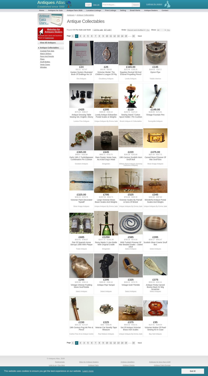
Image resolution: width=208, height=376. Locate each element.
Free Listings (110, 10)
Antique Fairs (93, 365)
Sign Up (96, 5)
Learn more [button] (87, 371)
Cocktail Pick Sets (47, 51)
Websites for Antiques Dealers (53, 30)
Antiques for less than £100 (160, 362)
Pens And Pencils (47, 56)
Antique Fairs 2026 (74, 10)
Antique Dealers (151, 10)
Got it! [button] (193, 371)
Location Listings (93, 10)
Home (41, 10)
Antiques (51, 2)
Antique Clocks (129, 365)
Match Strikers (45, 54)
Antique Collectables (49, 48)
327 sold (107, 30)
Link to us (52, 365)
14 (122, 36)
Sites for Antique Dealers (89, 362)
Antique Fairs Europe (162, 365)
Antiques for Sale (55, 10)
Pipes (42, 59)
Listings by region (154, 4)
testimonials (49, 38)
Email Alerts (135, 10)
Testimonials (60, 362)
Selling (123, 10)
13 (118, 36)
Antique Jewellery (128, 362)
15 (126, 36)
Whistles (43, 67)
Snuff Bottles (45, 62)
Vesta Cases (45, 64)
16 (133, 36)
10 (107, 36)
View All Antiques (48, 43)
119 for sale (98, 30)
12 (114, 36)
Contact (165, 10)
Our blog (61, 365)
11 (111, 36)
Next (140, 36)
